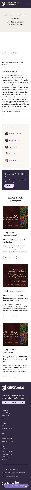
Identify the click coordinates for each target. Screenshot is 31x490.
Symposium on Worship (7, 428)
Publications (5, 418)
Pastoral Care (15, 18)
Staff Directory (5, 457)
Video (5, 232)
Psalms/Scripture (20, 291)
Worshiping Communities (8, 438)
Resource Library (6, 412)
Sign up (9, 186)
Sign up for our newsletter (13, 402)
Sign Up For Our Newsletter (16, 486)
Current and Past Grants (7, 441)
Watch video (10, 257)
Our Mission (5, 448)
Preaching (11, 291)
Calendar (4, 425)
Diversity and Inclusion (7, 451)
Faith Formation (13, 232)
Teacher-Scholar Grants (7, 436)
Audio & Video (5, 415)
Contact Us (4, 459)
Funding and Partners (7, 454)
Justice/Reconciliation (10, 235)
